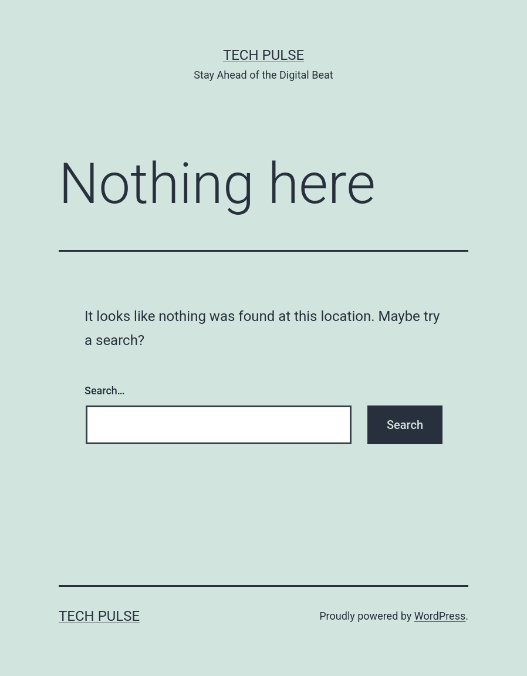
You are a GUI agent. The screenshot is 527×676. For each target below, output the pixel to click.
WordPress (439, 616)
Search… (105, 390)
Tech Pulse (263, 55)
